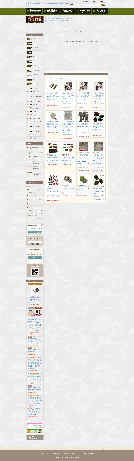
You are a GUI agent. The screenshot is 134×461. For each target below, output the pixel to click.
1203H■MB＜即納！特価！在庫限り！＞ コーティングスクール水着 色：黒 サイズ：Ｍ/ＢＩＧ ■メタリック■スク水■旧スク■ (34, 340)
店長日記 (35, 257)
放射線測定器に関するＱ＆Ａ (35, 203)
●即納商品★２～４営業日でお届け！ (58, 20)
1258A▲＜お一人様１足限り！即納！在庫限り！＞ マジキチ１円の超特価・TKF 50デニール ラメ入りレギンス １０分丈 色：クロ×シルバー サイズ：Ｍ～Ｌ (83, 97)
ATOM (34, 438)
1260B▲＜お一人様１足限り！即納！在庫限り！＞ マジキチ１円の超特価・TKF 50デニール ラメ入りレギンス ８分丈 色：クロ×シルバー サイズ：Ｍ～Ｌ (99, 97)
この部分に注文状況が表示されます (76, 56)
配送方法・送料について (34, 189)
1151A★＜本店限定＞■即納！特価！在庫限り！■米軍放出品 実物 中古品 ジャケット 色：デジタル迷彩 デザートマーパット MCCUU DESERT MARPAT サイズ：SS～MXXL (83, 159)
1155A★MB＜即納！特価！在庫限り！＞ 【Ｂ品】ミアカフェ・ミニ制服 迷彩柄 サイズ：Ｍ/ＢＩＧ (53, 190)
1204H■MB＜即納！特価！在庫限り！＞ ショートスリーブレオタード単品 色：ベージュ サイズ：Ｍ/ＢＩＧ (31, 324)
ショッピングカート (100, 11)
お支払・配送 (51, 11)
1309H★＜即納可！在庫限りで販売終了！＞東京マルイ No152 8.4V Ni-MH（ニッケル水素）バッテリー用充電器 (35, 299)
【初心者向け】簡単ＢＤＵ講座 (35, 210)
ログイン (93, 2)
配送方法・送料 (56, 453)
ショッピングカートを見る (35, 232)
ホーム (34, 11)
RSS (33, 436)
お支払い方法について (33, 186)
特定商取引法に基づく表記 (68, 453)
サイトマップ (31, 207)
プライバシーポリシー (80, 453)
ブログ (67, 11)
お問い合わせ (83, 11)
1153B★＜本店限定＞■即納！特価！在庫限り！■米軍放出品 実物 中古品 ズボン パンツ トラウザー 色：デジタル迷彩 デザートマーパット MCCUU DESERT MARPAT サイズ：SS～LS (99, 159)
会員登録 (85, 2)
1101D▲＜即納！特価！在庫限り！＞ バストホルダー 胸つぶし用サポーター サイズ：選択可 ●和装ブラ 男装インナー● (34, 411)
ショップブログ (32, 195)
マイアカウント (102, 2)
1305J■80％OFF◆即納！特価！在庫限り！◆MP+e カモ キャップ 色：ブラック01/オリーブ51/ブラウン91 (99, 190)
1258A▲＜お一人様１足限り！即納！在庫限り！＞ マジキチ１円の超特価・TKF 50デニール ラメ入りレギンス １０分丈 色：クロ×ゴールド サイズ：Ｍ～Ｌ (68, 97)
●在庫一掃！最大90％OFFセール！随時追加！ (60, 18)
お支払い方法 (48, 453)
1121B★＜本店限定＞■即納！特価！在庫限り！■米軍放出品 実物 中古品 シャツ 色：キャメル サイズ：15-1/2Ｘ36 (53, 124)
